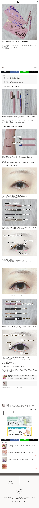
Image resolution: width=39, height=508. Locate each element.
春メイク (32, 413)
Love (10, 479)
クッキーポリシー (22, 497)
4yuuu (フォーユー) (15, 498)
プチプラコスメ (23, 411)
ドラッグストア (19, 413)
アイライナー (7, 413)
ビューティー (30, 411)
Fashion (10, 477)
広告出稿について (25, 495)
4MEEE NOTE (9, 484)
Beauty (29, 477)
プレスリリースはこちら (14, 495)
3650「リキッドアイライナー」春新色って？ (11, 77)
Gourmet (29, 479)
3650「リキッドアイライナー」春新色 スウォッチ (12, 78)
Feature (29, 481)
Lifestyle (10, 481)
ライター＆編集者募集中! (22, 498)
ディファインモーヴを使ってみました (10, 81)
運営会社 (33, 497)
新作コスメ (13, 413)
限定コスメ (26, 413)
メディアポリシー (9, 497)
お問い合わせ (20, 495)
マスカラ (11, 411)
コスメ (6, 411)
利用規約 (5, 497)
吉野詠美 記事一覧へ (33, 409)
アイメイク (16, 411)
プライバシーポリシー (16, 497)
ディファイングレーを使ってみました (10, 79)
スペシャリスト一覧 (29, 497)
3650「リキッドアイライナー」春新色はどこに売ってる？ (13, 82)
